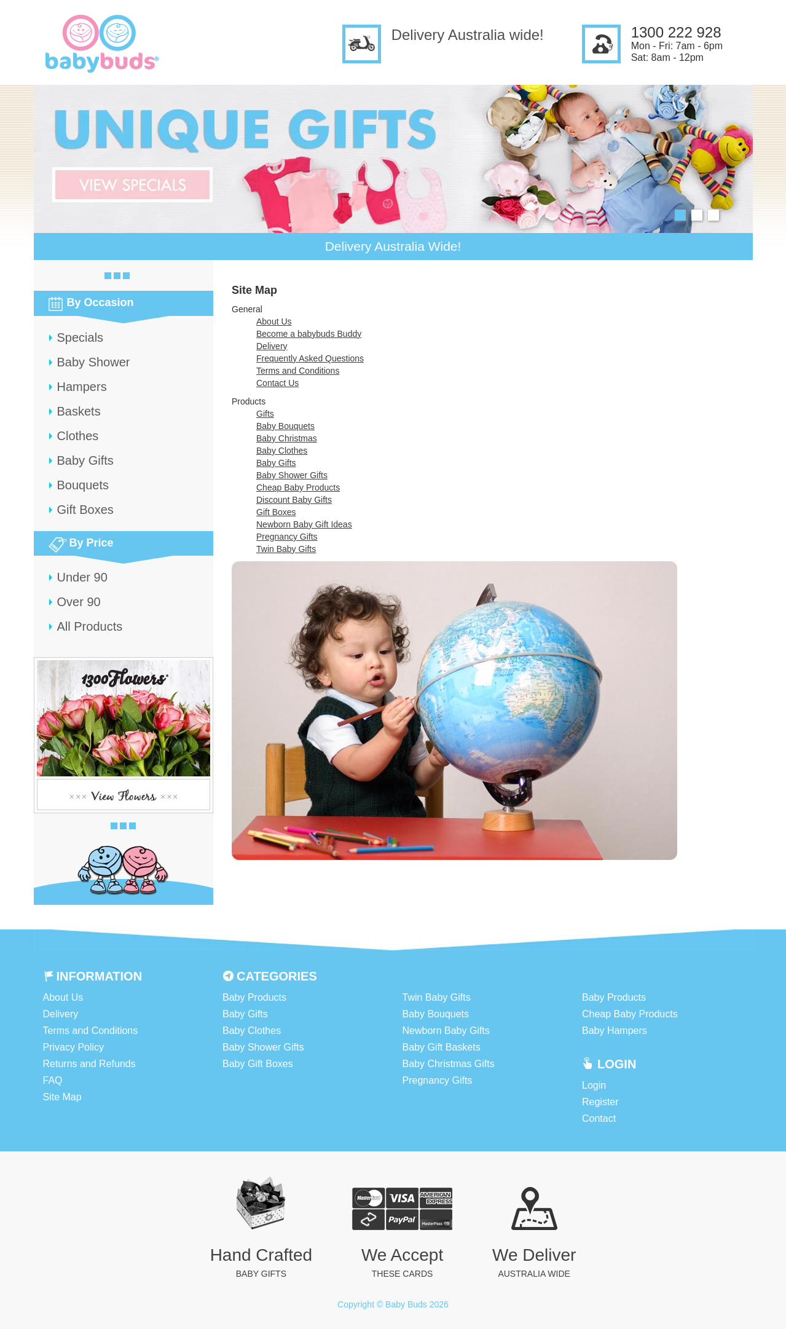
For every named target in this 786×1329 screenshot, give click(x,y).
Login (594, 1085)
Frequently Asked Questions (310, 358)
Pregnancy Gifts (287, 537)
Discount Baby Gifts (294, 500)
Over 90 (79, 602)
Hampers (82, 386)
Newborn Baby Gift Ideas (304, 524)
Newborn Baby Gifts (446, 1030)
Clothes (78, 436)
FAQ (53, 1080)
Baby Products (254, 997)
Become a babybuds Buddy (308, 334)
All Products (90, 626)
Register (600, 1102)
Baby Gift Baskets (442, 1047)
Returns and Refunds (89, 1064)
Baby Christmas (286, 438)
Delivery (272, 346)
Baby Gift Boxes (257, 1064)
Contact (599, 1118)
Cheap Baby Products (298, 487)
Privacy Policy (73, 1047)
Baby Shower (93, 362)
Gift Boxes (85, 509)
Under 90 (82, 577)
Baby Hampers (614, 1030)
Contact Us (277, 383)
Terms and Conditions (297, 371)
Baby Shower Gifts (292, 475)
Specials (80, 337)
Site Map (62, 1097)
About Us (274, 321)
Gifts (265, 414)
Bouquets (83, 485)
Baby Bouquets (285, 426)
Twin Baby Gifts (286, 549)
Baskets (79, 411)
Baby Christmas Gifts (449, 1064)
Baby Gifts (85, 460)
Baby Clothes (281, 450)
